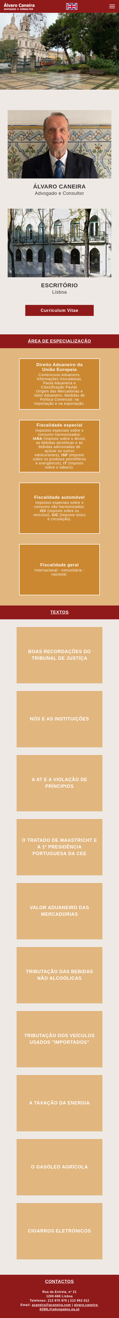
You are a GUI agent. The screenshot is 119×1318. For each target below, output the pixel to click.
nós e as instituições (59, 718)
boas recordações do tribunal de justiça (59, 655)
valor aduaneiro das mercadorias (59, 911)
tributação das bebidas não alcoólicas (59, 975)
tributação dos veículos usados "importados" (59, 1039)
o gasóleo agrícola (59, 1167)
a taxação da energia (59, 1103)
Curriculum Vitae (59, 310)
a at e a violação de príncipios (59, 783)
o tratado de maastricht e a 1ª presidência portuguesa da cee (59, 847)
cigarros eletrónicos (59, 1231)
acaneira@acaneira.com (51, 1305)
